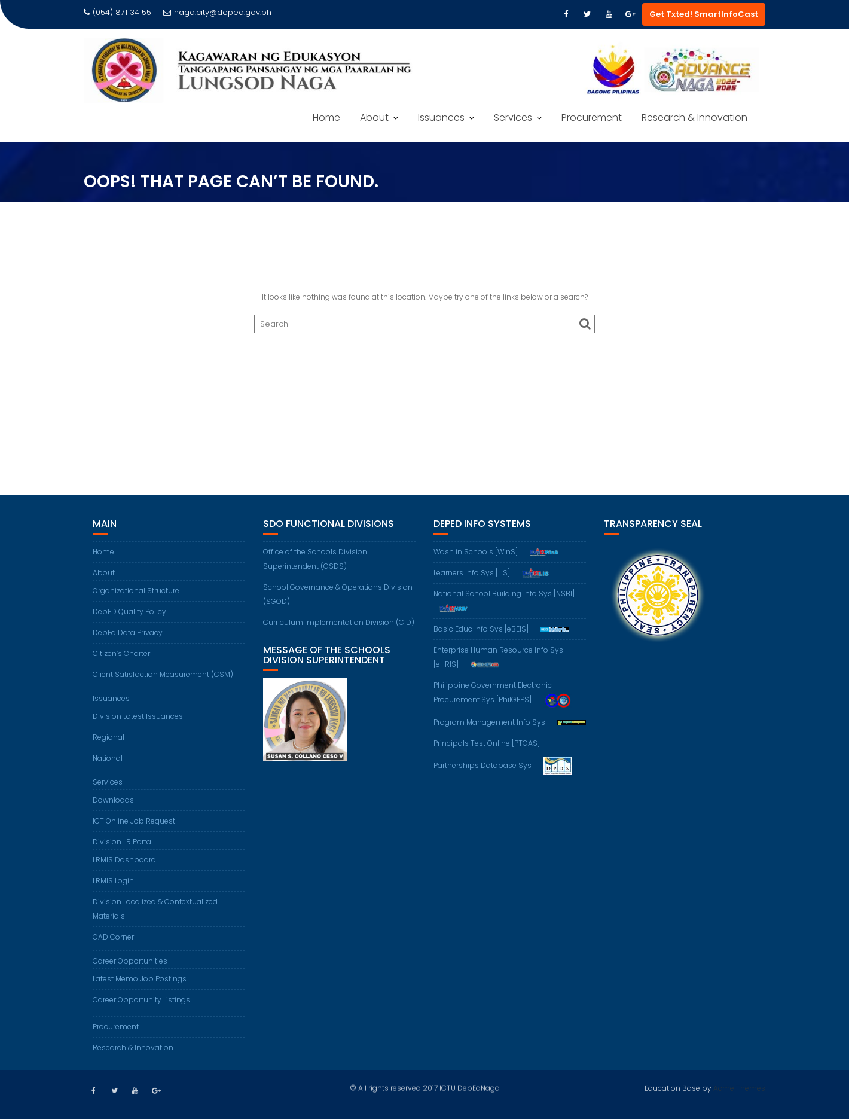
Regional (108, 737)
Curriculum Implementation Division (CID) (338, 622)
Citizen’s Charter (121, 653)
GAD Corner (113, 937)
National (108, 758)
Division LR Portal (123, 842)
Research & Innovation (694, 117)
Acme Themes (739, 1087)
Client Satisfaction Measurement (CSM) (163, 674)
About (374, 117)
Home (326, 117)
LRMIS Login (113, 881)
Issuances (441, 117)
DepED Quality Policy (129, 611)
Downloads (113, 800)
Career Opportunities (130, 961)
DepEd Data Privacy (128, 632)
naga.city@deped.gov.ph (217, 12)
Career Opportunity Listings (141, 1000)
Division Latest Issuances (138, 716)
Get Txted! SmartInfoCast (703, 14)
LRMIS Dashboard (124, 860)
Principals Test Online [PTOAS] (486, 743)
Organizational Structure (136, 591)
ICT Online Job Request (134, 821)
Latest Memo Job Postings (140, 979)
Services (513, 117)
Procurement (591, 117)
